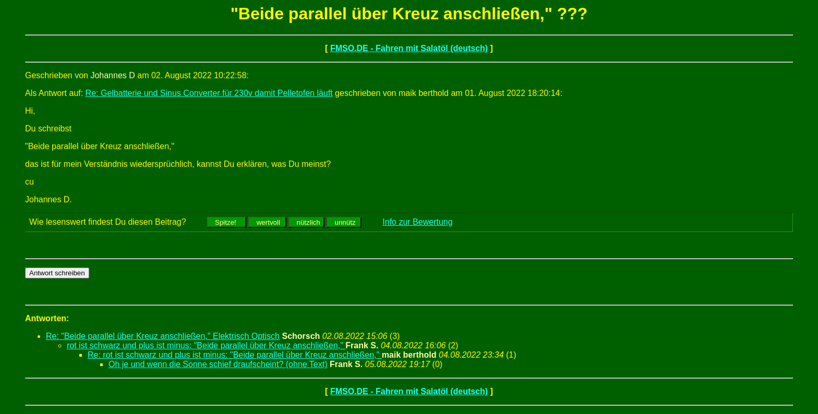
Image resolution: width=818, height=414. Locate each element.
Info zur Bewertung (417, 221)
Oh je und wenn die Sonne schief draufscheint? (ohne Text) (218, 364)
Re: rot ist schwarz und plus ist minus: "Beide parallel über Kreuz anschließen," (235, 354)
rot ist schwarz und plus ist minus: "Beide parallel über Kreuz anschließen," (206, 345)
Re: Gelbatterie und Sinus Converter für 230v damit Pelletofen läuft (209, 93)
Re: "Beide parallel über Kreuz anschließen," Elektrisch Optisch (163, 336)
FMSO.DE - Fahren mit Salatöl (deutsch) (409, 48)
